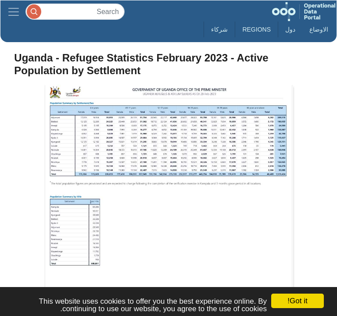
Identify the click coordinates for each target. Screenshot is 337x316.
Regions (256, 29)
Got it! (297, 301)
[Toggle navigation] (13, 12)
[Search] (75, 12)
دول (290, 29)
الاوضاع (318, 29)
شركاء (219, 29)
